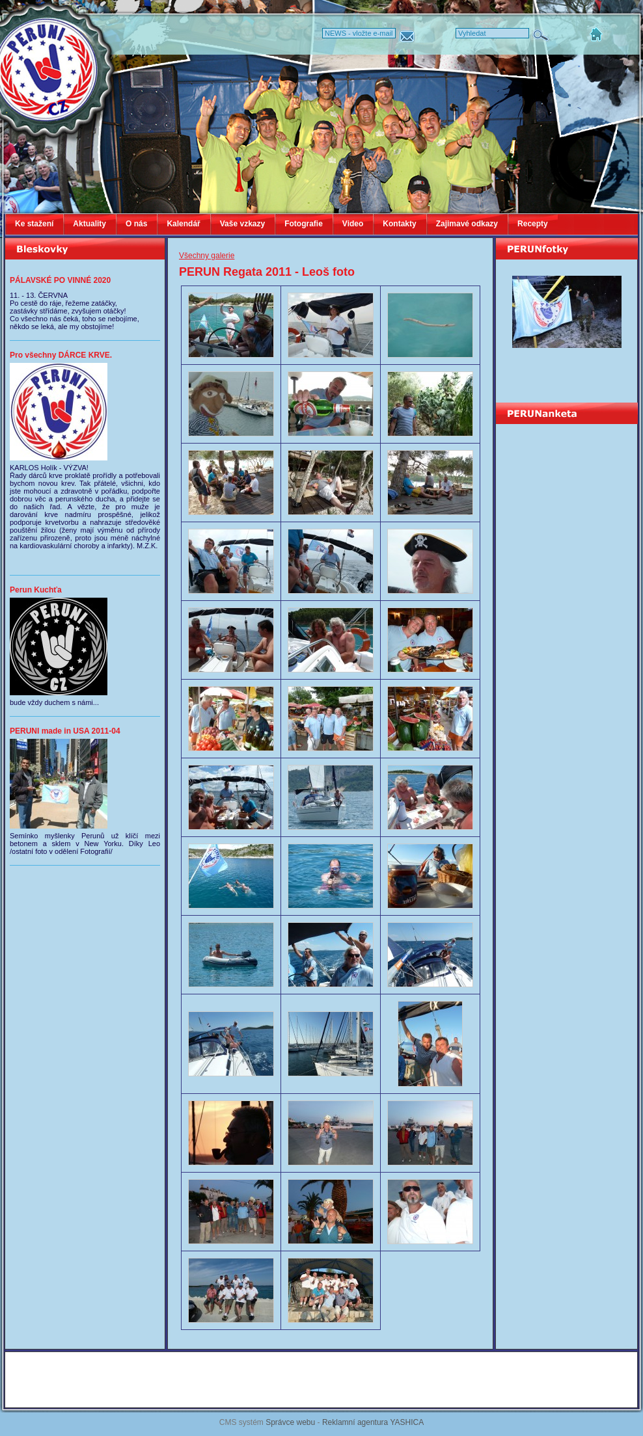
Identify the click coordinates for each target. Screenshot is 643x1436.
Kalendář (183, 223)
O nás (136, 223)
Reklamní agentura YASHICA (373, 1422)
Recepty (532, 223)
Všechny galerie (206, 255)
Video (352, 223)
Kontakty (399, 223)
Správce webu (290, 1422)
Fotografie (303, 223)
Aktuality (89, 223)
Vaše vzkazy (242, 223)
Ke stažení (34, 223)
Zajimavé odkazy (467, 223)
